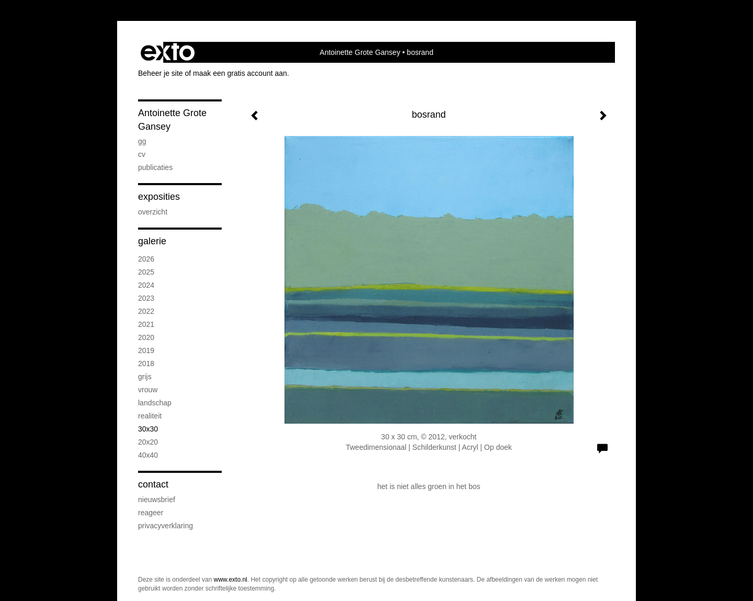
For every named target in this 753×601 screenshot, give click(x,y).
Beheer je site (160, 73)
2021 (146, 324)
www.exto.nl (230, 579)
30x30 (148, 429)
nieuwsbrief (156, 499)
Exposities (159, 196)
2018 (146, 363)
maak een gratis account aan (240, 73)
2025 (146, 272)
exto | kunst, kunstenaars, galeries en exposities (167, 52)
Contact (153, 484)
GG (142, 141)
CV (141, 154)
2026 (146, 259)
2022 (146, 311)
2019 (146, 350)
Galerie (152, 241)
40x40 (148, 455)
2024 (146, 285)
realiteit (150, 416)
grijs (145, 376)
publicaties (155, 167)
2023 (146, 298)
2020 (146, 337)
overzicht (152, 212)
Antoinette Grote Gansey (360, 52)
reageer (150, 512)
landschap (155, 403)
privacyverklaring (165, 525)
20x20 (148, 442)
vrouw (147, 389)
